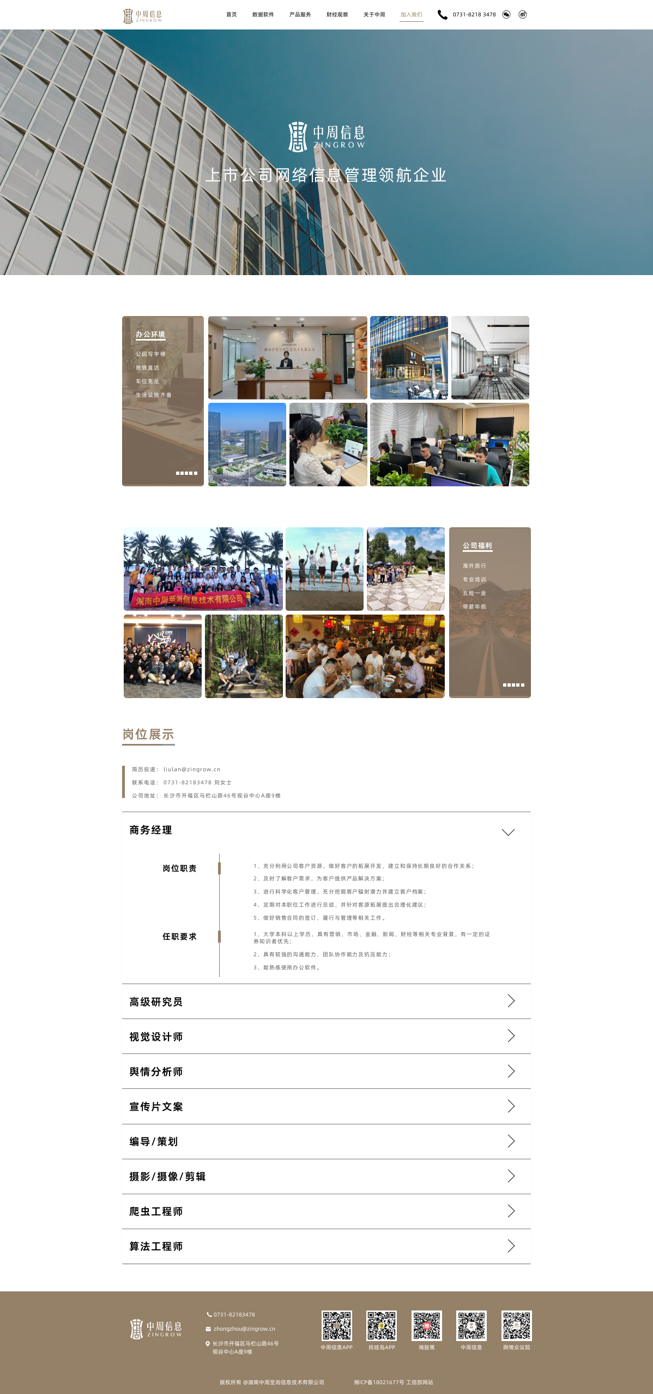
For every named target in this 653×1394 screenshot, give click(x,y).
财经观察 (337, 14)
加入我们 (411, 14)
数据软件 (263, 14)
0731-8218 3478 (467, 15)
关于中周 (374, 14)
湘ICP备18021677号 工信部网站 (393, 1382)
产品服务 (300, 14)
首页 (231, 14)
